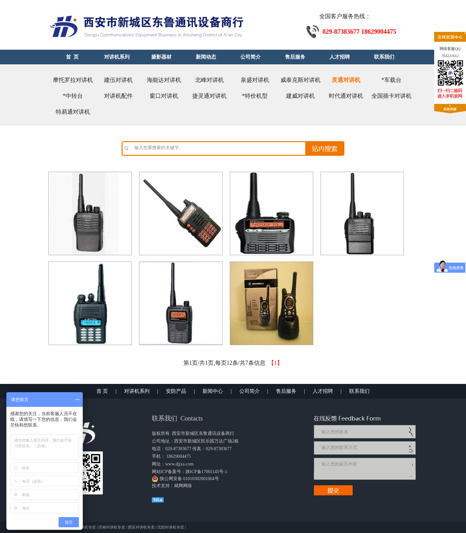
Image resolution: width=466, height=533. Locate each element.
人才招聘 (323, 391)
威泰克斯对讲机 (300, 80)
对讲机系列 (137, 391)
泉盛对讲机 (255, 80)
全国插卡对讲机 (391, 96)
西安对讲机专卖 (141, 527)
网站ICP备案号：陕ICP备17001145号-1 (189, 471)
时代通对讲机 (346, 96)
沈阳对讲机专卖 (170, 527)
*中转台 (73, 96)
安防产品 (176, 391)
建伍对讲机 (118, 80)
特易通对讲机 (73, 112)
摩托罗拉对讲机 (73, 80)
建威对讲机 (300, 96)
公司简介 (249, 391)
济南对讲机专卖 (111, 527)
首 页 (102, 391)
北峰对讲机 (209, 80)
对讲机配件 (118, 96)
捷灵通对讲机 (209, 96)
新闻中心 (212, 391)
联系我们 (359, 391)
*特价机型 (255, 96)
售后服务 (286, 391)
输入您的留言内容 (366, 468)
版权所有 (161, 433)
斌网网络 (183, 485)
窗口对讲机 (164, 96)
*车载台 (391, 80)
